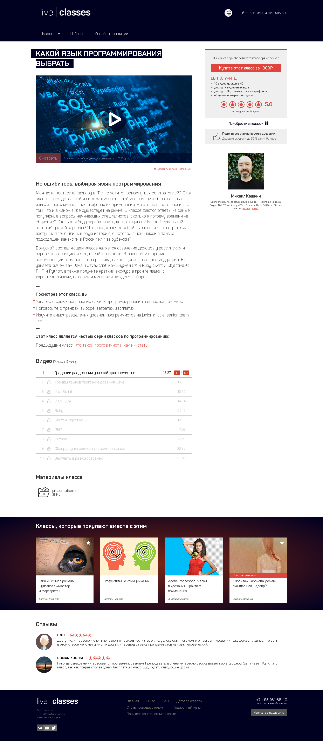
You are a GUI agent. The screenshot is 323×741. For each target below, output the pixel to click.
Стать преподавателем (145, 707)
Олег (61, 635)
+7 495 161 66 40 (271, 699)
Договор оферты (189, 701)
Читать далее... (251, 208)
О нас (150, 701)
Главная (133, 701)
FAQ (166, 701)
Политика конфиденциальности (151, 714)
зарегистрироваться (272, 12)
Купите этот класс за (246, 68)
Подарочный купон (187, 707)
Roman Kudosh (70, 658)
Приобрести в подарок (246, 124)
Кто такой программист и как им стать (111, 345)
